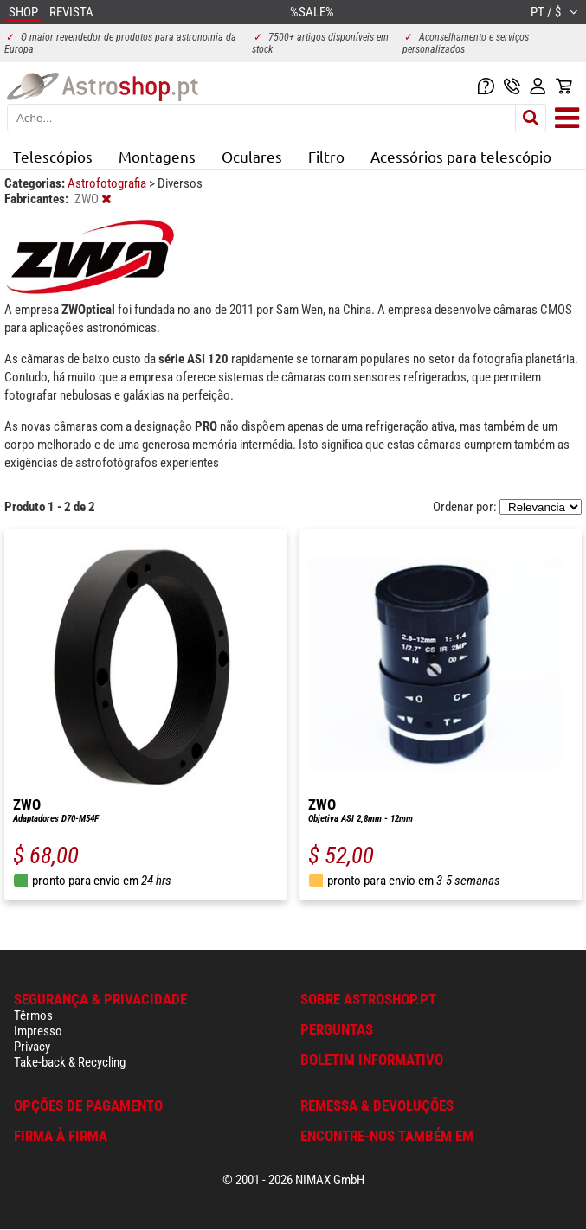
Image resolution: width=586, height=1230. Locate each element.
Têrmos (33, 1015)
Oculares (252, 156)
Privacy (32, 1046)
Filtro (326, 156)
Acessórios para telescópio (460, 156)
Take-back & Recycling (70, 1062)
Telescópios (53, 156)
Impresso (38, 1031)
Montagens (157, 156)
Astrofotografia (108, 183)
